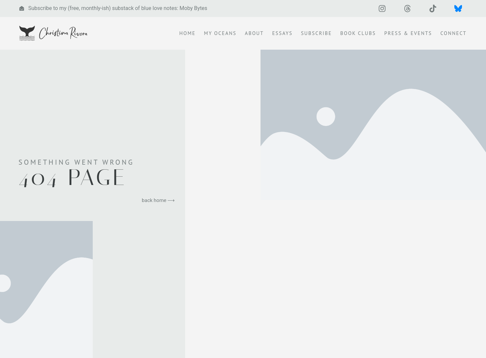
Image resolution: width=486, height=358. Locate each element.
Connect (453, 34)
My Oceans (220, 34)
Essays (282, 34)
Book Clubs (358, 34)
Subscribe (316, 34)
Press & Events (408, 34)
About (254, 34)
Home (187, 34)
